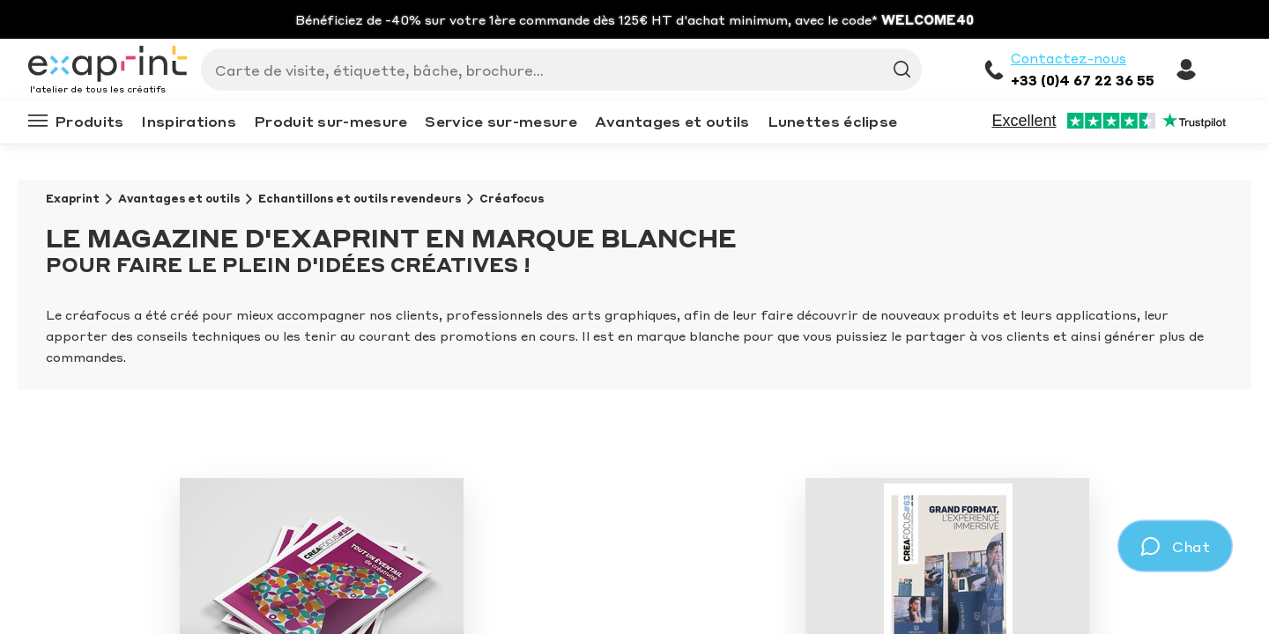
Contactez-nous (1068, 58)
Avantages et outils (672, 121)
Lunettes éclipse (833, 121)
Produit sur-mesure (330, 121)
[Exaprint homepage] (107, 65)
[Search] (554, 69)
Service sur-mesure (500, 121)
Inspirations (188, 121)
